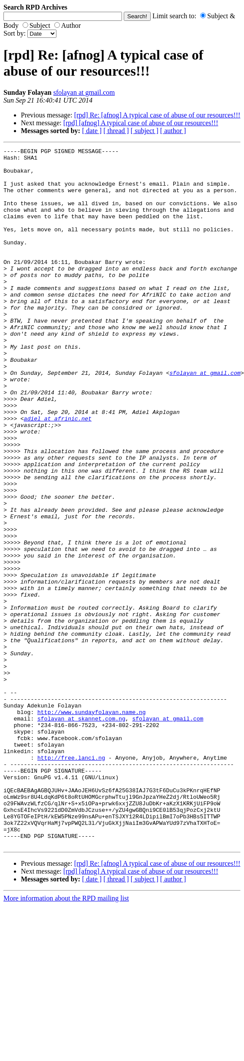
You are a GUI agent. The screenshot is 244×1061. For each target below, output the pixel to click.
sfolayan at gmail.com (84, 92)
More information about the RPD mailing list (66, 1037)
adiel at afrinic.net (58, 473)
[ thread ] (116, 130)
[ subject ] (144, 130)
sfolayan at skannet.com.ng (81, 833)
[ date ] (92, 130)
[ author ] (173, 130)
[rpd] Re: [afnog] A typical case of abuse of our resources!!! (157, 115)
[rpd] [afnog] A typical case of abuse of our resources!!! (140, 123)
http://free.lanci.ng (71, 880)
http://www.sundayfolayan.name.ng (91, 825)
